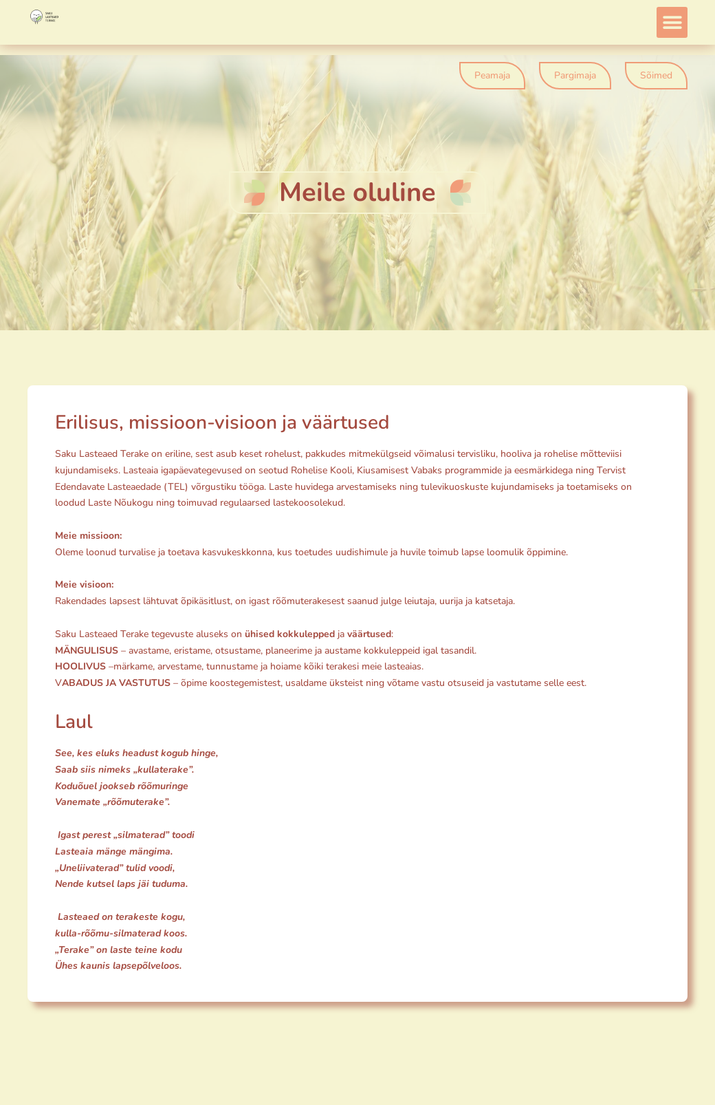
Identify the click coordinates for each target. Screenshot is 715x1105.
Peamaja (492, 75)
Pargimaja (575, 75)
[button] (672, 22)
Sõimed (656, 75)
